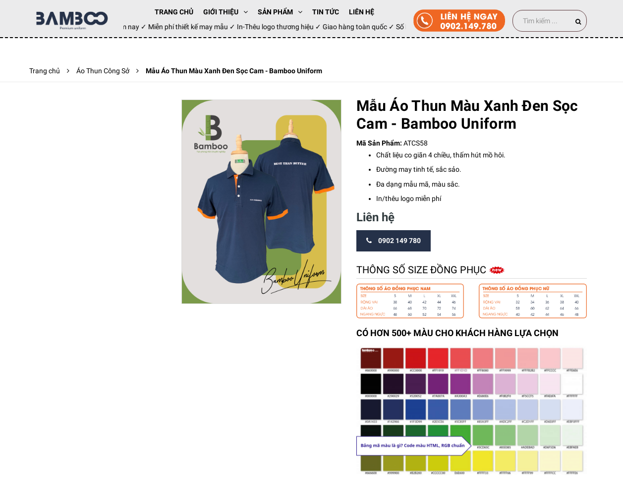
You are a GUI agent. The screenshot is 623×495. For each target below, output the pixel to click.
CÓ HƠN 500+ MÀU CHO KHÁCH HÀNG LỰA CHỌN (457, 333)
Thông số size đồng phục (422, 270)
